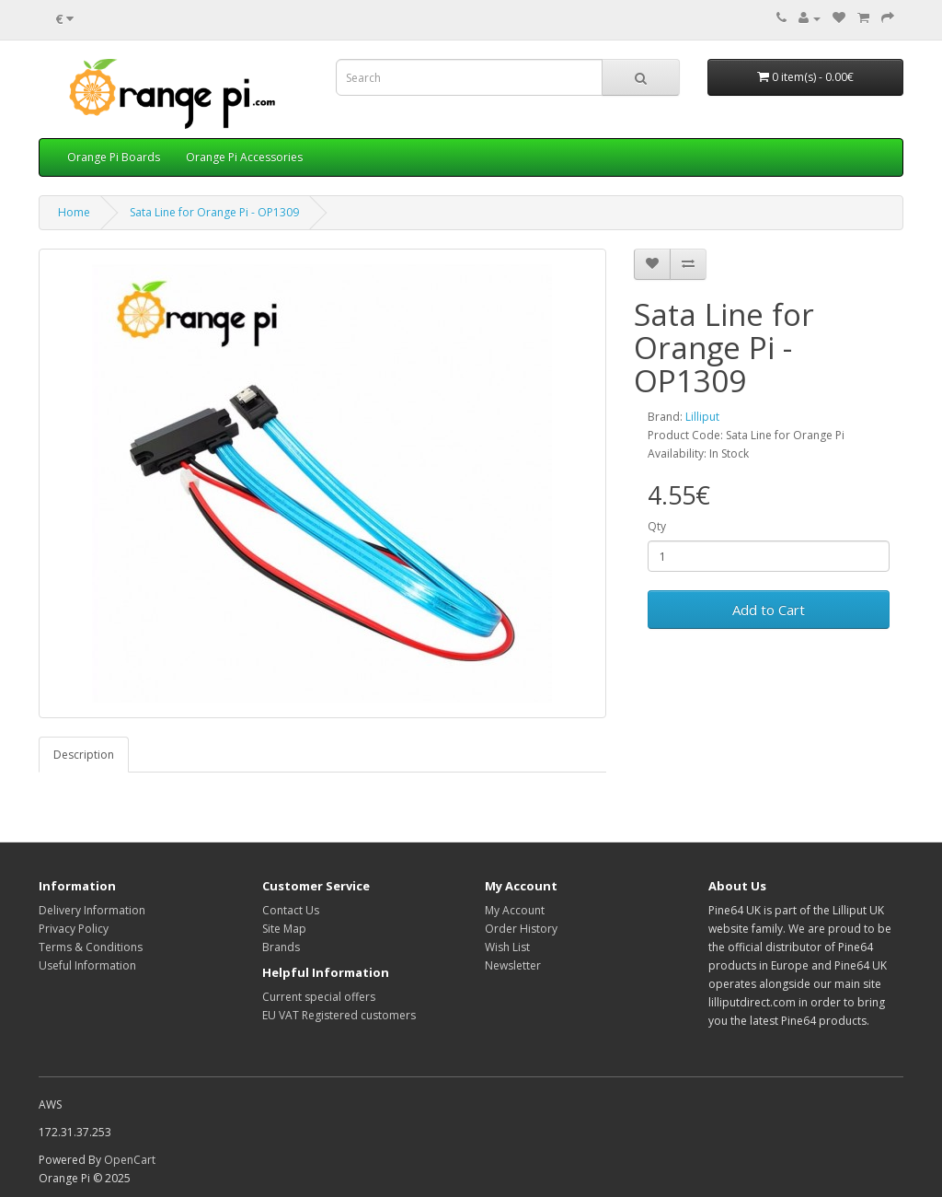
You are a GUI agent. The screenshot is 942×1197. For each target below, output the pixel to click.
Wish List (507, 947)
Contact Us (290, 910)
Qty (657, 526)
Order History (521, 928)
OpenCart (129, 1160)
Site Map (284, 928)
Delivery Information (92, 910)
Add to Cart (768, 609)
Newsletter (513, 965)
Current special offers (318, 997)
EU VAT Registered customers (339, 1015)
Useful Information (87, 965)
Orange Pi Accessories (244, 157)
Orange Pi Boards (113, 157)
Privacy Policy (74, 928)
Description (83, 754)
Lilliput (702, 416)
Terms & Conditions (91, 947)
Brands (281, 947)
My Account (515, 910)
